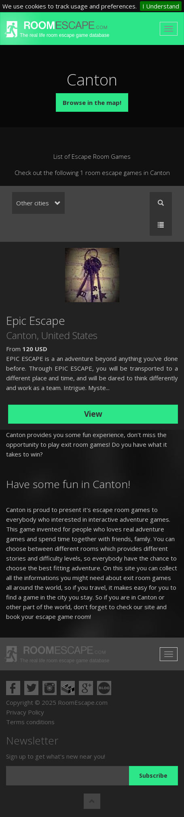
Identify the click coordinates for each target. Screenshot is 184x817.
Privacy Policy (25, 712)
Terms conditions (30, 722)
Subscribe (153, 775)
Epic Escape (35, 320)
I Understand (160, 6)
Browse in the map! (92, 102)
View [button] (93, 414)
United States (69, 335)
